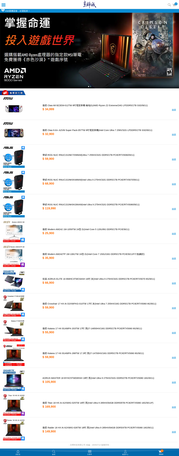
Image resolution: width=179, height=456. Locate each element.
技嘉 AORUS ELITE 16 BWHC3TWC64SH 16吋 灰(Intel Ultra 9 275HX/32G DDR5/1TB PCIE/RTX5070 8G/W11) (99, 279)
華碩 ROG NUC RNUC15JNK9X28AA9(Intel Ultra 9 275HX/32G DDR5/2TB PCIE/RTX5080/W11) (91, 204)
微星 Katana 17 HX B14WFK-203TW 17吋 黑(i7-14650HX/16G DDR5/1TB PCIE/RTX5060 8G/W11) (92, 328)
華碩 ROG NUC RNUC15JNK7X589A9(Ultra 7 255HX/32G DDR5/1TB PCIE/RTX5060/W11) (89, 155)
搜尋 (169, 4)
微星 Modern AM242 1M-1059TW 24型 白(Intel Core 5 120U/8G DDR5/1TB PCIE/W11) (86, 229)
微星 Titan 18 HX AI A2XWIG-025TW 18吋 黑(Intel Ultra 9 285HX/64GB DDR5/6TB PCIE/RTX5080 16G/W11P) (98, 403)
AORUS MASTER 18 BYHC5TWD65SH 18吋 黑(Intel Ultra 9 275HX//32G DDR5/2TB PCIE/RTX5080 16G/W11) (98, 378)
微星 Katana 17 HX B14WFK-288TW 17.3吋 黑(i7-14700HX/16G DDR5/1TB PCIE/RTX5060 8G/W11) (93, 353)
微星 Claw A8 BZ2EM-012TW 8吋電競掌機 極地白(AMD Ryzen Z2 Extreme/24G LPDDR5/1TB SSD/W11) (95, 105)
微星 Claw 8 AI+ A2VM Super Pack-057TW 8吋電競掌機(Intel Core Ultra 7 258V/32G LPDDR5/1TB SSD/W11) (97, 130)
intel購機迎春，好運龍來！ (17, 11)
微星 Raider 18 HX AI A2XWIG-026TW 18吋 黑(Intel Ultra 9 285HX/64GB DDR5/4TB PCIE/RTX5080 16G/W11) (98, 427)
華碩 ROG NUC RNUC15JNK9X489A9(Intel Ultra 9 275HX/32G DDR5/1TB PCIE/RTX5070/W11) (91, 179)
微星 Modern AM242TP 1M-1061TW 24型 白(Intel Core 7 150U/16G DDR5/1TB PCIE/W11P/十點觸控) (94, 254)
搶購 (174, 110)
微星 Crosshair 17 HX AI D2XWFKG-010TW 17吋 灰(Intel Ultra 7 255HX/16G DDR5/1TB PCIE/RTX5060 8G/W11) (99, 303)
